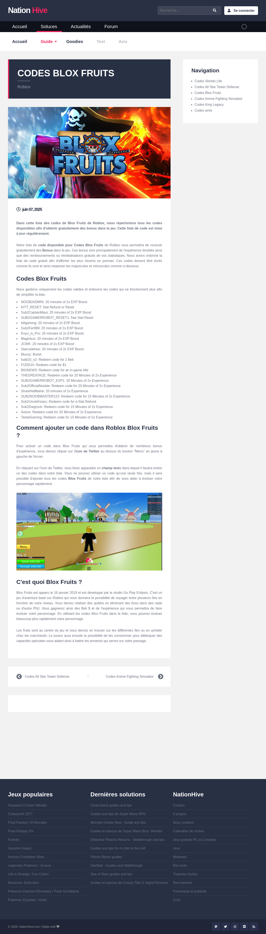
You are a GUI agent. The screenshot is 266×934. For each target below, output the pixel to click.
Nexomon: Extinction (23, 882)
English (252, 26)
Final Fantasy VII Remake (27, 822)
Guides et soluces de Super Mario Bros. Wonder (126, 831)
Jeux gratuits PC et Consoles (194, 840)
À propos (179, 814)
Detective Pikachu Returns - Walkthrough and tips (127, 840)
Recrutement (182, 882)
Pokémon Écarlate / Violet (27, 900)
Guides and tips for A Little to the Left (117, 848)
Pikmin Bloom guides (106, 857)
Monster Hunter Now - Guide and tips (118, 822)
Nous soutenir (183, 822)
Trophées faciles (185, 874)
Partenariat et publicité (189, 891)
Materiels (180, 857)
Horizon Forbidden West (26, 857)
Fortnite (13, 840)
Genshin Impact (19, 848)
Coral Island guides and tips (111, 805)
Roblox (23, 87)
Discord (244, 926)
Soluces (49, 26)
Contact (179, 805)
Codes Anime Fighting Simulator (130, 676)
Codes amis (203, 110)
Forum (111, 26)
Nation (27, 10)
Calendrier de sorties (188, 831)
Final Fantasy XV (21, 831)
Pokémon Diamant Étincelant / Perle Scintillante (43, 891)
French (244, 26)
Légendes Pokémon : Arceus (29, 865)
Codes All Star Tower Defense (47, 676)
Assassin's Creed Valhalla (27, 805)
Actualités (81, 26)
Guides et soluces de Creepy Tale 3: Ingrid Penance (129, 882)
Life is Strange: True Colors (28, 874)
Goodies (74, 41)
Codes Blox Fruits (207, 93)
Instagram (235, 926)
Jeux (176, 848)
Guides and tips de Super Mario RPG (118, 814)
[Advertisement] (89, 749)
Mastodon (216, 926)
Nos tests (180, 865)
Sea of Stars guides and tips (111, 874)
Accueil (19, 26)
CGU (177, 900)
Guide (47, 41)
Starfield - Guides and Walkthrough (116, 865)
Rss (254, 926)
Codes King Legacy (209, 104)
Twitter (225, 926)
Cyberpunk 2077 (20, 814)
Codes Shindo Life (208, 81)
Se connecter (243, 10)
